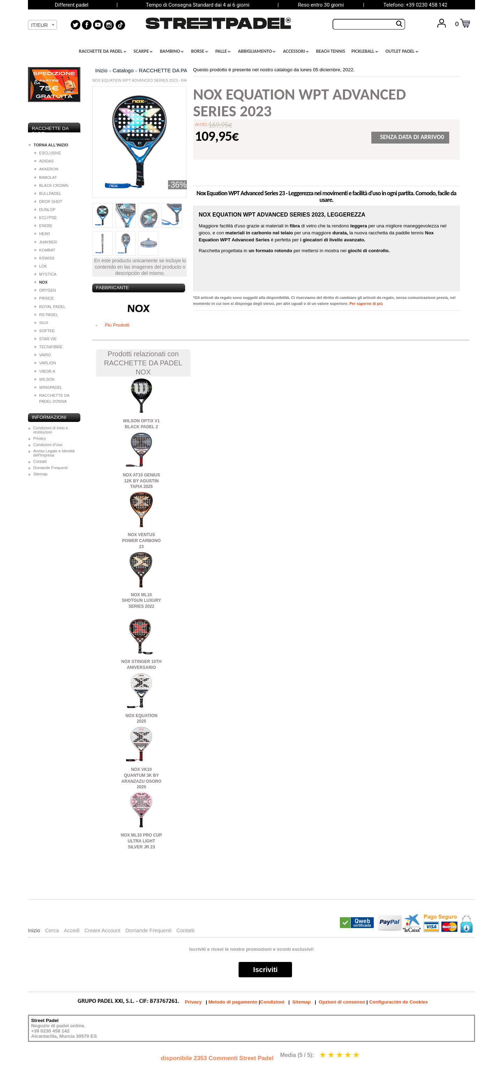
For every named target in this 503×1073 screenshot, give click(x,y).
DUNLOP (45, 209)
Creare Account (103, 930)
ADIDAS (44, 161)
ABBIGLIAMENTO (257, 51)
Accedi (72, 930)
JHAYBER (45, 242)
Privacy (39, 438)
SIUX (41, 323)
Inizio (101, 70)
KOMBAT (44, 250)
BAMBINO (172, 51)
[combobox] (42, 25)
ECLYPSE (45, 218)
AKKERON (46, 169)
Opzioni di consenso (342, 1002)
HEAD (42, 234)
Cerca (52, 930)
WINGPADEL (48, 387)
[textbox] (42, 25)
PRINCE (44, 298)
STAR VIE (45, 339)
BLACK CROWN (51, 185)
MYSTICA (45, 274)
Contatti (40, 461)
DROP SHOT (48, 201)
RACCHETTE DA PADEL (102, 51)
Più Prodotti (117, 325)
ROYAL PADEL (50, 307)
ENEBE (43, 226)
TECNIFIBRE (48, 347)
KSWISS (44, 258)
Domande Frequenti (50, 468)
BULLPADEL (47, 193)
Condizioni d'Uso (48, 445)
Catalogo (123, 70)
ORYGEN (45, 290)
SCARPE (143, 51)
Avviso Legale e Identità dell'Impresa (54, 453)
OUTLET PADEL (401, 51)
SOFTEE (44, 331)
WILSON (44, 379)
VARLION (45, 363)
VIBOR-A (44, 371)
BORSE (199, 51)
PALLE (223, 51)
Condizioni (272, 1002)
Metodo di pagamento (233, 1002)
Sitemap (40, 474)
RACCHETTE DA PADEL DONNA (51, 398)
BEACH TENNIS (330, 51)
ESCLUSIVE (47, 153)
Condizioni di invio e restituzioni (50, 430)
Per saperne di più (365, 303)
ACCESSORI (296, 51)
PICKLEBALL (364, 51)
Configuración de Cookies (398, 1002)
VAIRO (42, 355)
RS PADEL (46, 315)
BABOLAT (45, 177)
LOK (40, 266)
